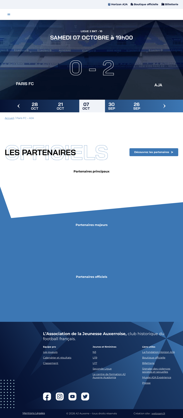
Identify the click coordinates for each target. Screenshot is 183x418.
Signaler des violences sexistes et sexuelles (156, 370)
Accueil (9, 118)
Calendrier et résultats (57, 357)
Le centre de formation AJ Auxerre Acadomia (109, 376)
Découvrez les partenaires (151, 152)
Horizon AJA (119, 4)
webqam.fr (158, 413)
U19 (95, 357)
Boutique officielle (145, 4)
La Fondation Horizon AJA (158, 352)
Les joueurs (50, 352)
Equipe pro (49, 347)
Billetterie (171, 4)
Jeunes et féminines (104, 347)
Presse (146, 382)
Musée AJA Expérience (156, 377)
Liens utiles (148, 347)
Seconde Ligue (102, 368)
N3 (94, 352)
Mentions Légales (34, 413)
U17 (95, 363)
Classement (50, 363)
